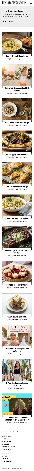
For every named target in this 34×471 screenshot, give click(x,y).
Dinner (10, 125)
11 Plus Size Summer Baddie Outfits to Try (17, 384)
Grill (9, 255)
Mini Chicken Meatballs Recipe (17, 122)
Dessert (9, 287)
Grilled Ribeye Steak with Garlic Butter (17, 251)
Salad (10, 221)
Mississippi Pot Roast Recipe (17, 154)
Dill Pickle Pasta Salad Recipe (17, 218)
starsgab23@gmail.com (19, 59)
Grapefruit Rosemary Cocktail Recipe (17, 89)
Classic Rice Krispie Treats (17, 317)
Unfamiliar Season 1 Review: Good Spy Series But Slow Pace (17, 418)
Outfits (10, 354)
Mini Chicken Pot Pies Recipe (17, 186)
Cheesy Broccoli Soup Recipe (17, 56)
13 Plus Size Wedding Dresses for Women (17, 349)
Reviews (9, 422)
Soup (9, 59)
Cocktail (9, 93)
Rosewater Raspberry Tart (17, 285)
